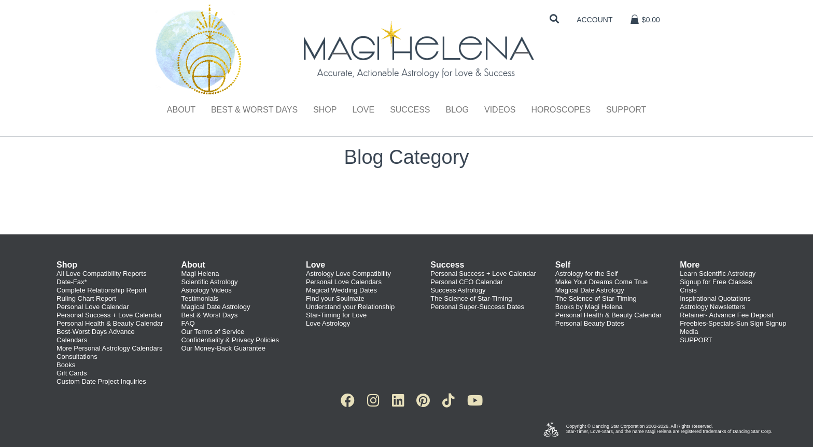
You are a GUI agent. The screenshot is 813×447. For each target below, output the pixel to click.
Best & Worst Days (254, 109)
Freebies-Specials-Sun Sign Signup (733, 323)
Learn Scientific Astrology (717, 273)
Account (594, 20)
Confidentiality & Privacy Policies (230, 340)
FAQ (188, 323)
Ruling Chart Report (86, 298)
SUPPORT (696, 340)
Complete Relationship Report (101, 290)
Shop (325, 109)
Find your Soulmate (335, 298)
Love (363, 109)
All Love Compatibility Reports (101, 273)
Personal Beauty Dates (589, 323)
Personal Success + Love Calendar (109, 315)
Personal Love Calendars (344, 282)
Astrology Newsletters (712, 307)
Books (66, 365)
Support (626, 109)
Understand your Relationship (350, 307)
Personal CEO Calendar (466, 282)
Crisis (688, 290)
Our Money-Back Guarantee (223, 348)
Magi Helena (200, 273)
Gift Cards (72, 373)
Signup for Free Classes (716, 282)
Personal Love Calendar (93, 307)
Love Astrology (328, 323)
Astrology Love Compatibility (348, 273)
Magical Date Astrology (215, 307)
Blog (456, 109)
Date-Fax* (72, 282)
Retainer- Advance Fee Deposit (727, 315)
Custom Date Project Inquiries (101, 381)
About (181, 109)
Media (689, 332)
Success (410, 109)
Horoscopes (561, 109)
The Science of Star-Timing (471, 298)
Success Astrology (457, 290)
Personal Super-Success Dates (477, 307)
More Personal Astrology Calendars (110, 348)
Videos (499, 109)
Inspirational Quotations (715, 298)
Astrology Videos (206, 290)
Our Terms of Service (213, 332)
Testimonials (200, 298)
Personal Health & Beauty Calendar (110, 323)
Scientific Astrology (209, 282)
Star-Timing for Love (336, 315)
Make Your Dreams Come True (601, 282)
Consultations (77, 356)
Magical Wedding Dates (341, 290)
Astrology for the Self (586, 273)
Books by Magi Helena (589, 307)
